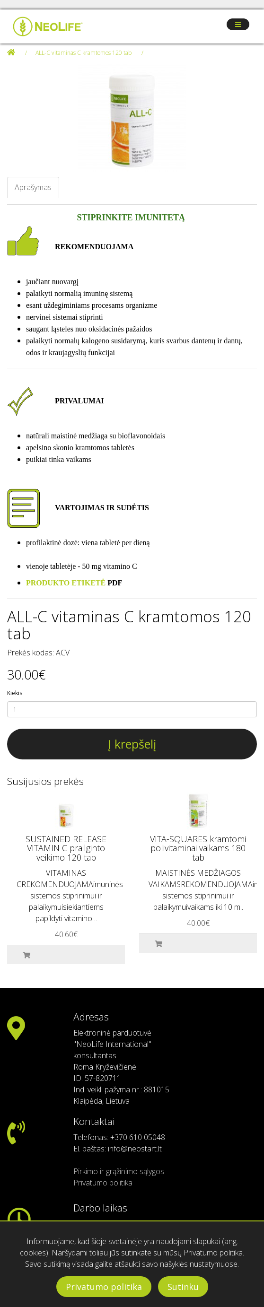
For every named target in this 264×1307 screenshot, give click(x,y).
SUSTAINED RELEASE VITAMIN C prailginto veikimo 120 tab (66, 848)
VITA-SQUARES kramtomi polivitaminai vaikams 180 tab (198, 848)
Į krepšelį (132, 744)
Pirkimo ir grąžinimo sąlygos (118, 1171)
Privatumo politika (104, 1286)
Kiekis (14, 693)
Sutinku (183, 1286)
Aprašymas (33, 187)
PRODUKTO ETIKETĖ (66, 583)
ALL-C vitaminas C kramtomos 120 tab (83, 53)
